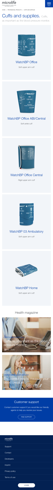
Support (8, 447)
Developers (9, 459)
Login (26, 485)
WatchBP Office (26, 62)
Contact (8, 453)
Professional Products (15, 9)
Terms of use (10, 477)
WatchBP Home (27, 288)
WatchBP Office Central (26, 175)
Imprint (7, 465)
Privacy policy (10, 471)
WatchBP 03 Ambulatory (26, 231)
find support (26, 417)
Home (3, 9)
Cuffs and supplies (29, 9)
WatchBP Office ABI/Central (26, 118)
